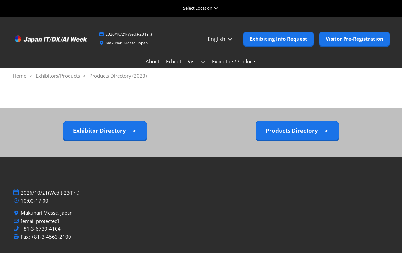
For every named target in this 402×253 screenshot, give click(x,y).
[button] (278, 39)
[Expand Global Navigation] (201, 8)
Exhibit (173, 61)
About (152, 61)
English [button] (220, 38)
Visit (193, 61)
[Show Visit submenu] (203, 61)
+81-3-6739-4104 (41, 229)
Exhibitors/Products (234, 61)
